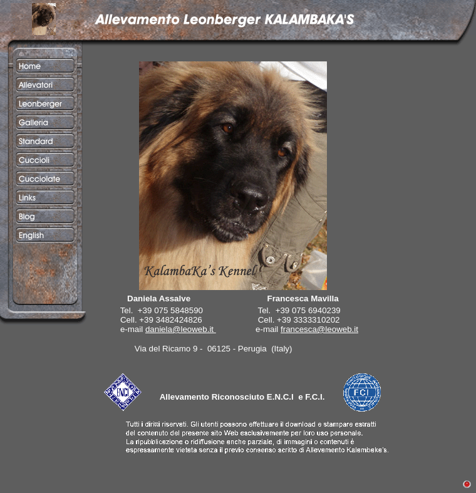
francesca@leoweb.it (319, 329)
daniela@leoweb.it (179, 329)
